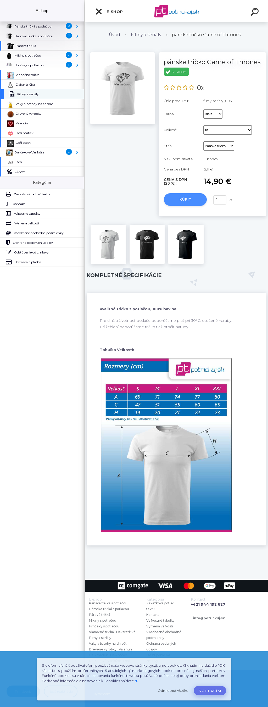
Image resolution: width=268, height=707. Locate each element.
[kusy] (219, 200)
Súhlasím (210, 691)
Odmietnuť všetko (173, 691)
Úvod (114, 34)
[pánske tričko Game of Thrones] (122, 54)
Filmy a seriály (146, 34)
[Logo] (176, 11)
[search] (255, 13)
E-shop (109, 11)
